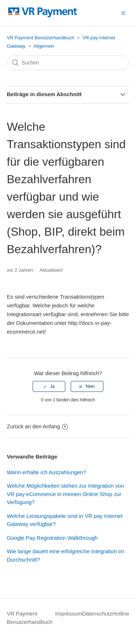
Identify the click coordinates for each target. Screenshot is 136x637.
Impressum (68, 613)
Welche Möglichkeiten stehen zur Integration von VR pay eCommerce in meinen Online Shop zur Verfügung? (65, 494)
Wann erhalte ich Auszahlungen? (46, 472)
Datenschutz (97, 613)
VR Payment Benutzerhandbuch (40, 37)
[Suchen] (68, 62)
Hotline (120, 613)
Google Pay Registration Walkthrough (52, 538)
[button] (123, 13)
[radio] (49, 386)
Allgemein (43, 46)
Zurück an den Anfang (37, 426)
